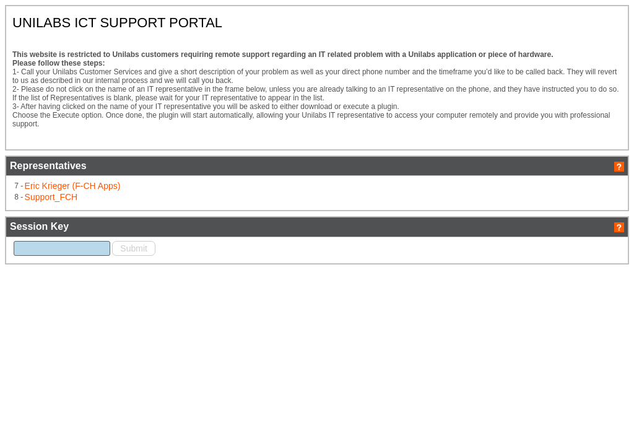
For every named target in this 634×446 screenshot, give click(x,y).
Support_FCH (149, 242)
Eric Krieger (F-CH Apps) (168, 233)
